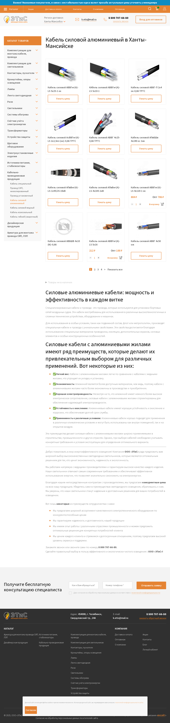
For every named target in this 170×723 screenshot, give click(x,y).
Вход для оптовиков (150, 19)
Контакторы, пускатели (20, 73)
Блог (145, 644)
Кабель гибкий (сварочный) (24, 216)
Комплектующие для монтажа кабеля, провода (19, 54)
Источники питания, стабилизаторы (18, 164)
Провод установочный (21, 195)
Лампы (11, 89)
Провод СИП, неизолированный (19, 189)
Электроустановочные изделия (20, 154)
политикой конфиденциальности (146, 592)
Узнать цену (63, 98)
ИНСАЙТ (161, 715)
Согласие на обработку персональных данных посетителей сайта (67, 718)
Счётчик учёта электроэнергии (16, 122)
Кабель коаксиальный (21, 212)
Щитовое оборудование (15, 145)
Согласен (31, 710)
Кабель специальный (20, 183)
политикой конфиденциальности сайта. (129, 702)
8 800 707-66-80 (118, 18)
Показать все (115, 269)
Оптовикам (120, 9)
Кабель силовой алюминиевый (18, 202)
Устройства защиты (18, 136)
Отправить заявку (151, 585)
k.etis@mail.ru (120, 618)
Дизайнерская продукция (15, 224)
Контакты (77, 9)
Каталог (9, 628)
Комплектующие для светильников (19, 65)
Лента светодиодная (19, 95)
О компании (98, 9)
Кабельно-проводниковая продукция (16, 176)
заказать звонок (120, 21)
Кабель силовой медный (22, 207)
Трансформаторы (17, 130)
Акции (31, 9)
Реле (10, 101)
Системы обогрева (17, 114)
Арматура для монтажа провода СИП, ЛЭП (20, 234)
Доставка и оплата (53, 9)
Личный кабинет (150, 649)
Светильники (14, 108)
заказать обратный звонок (152, 618)
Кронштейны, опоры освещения (18, 81)
